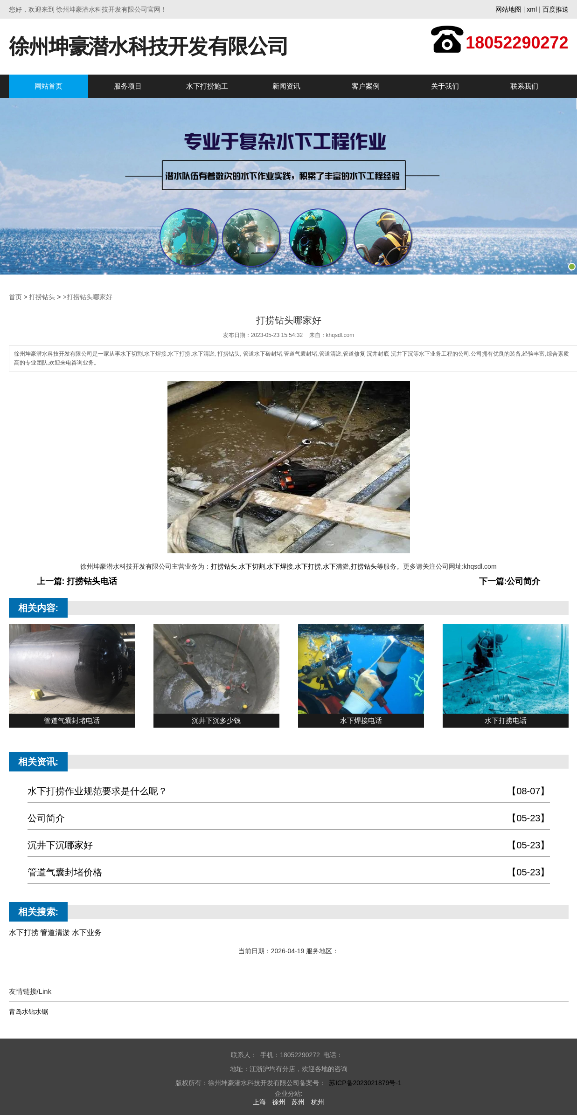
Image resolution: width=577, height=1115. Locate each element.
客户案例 (366, 86)
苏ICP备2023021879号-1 (365, 1083)
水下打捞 (308, 566)
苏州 (298, 1102)
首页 (15, 297)
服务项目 (128, 86)
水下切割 (252, 566)
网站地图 (508, 9)
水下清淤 (336, 566)
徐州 (278, 1102)
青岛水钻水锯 (28, 1011)
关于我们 (445, 86)
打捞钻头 (42, 297)
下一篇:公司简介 (510, 581)
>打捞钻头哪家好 (87, 297)
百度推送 (555, 9)
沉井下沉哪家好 (289, 845)
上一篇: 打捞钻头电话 (77, 581)
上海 (259, 1102)
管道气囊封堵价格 (289, 872)
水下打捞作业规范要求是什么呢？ (289, 791)
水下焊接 (280, 566)
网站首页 (49, 86)
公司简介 (289, 818)
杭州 (317, 1102)
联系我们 (524, 86)
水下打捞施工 (207, 86)
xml (532, 9)
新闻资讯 (286, 86)
